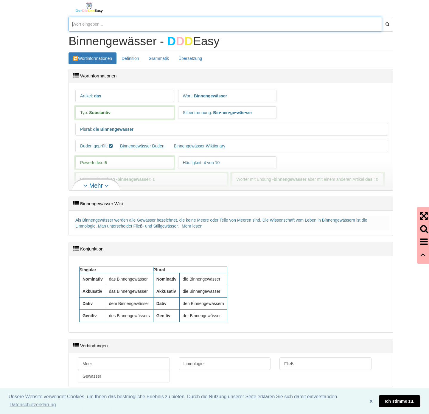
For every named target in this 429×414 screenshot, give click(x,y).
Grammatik (159, 58)
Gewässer (92, 376)
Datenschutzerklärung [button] (33, 404)
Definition (130, 58)
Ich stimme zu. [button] (399, 401)
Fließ (288, 363)
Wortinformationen (95, 58)
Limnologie (194, 363)
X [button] (371, 401)
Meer (87, 363)
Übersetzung (190, 58)
